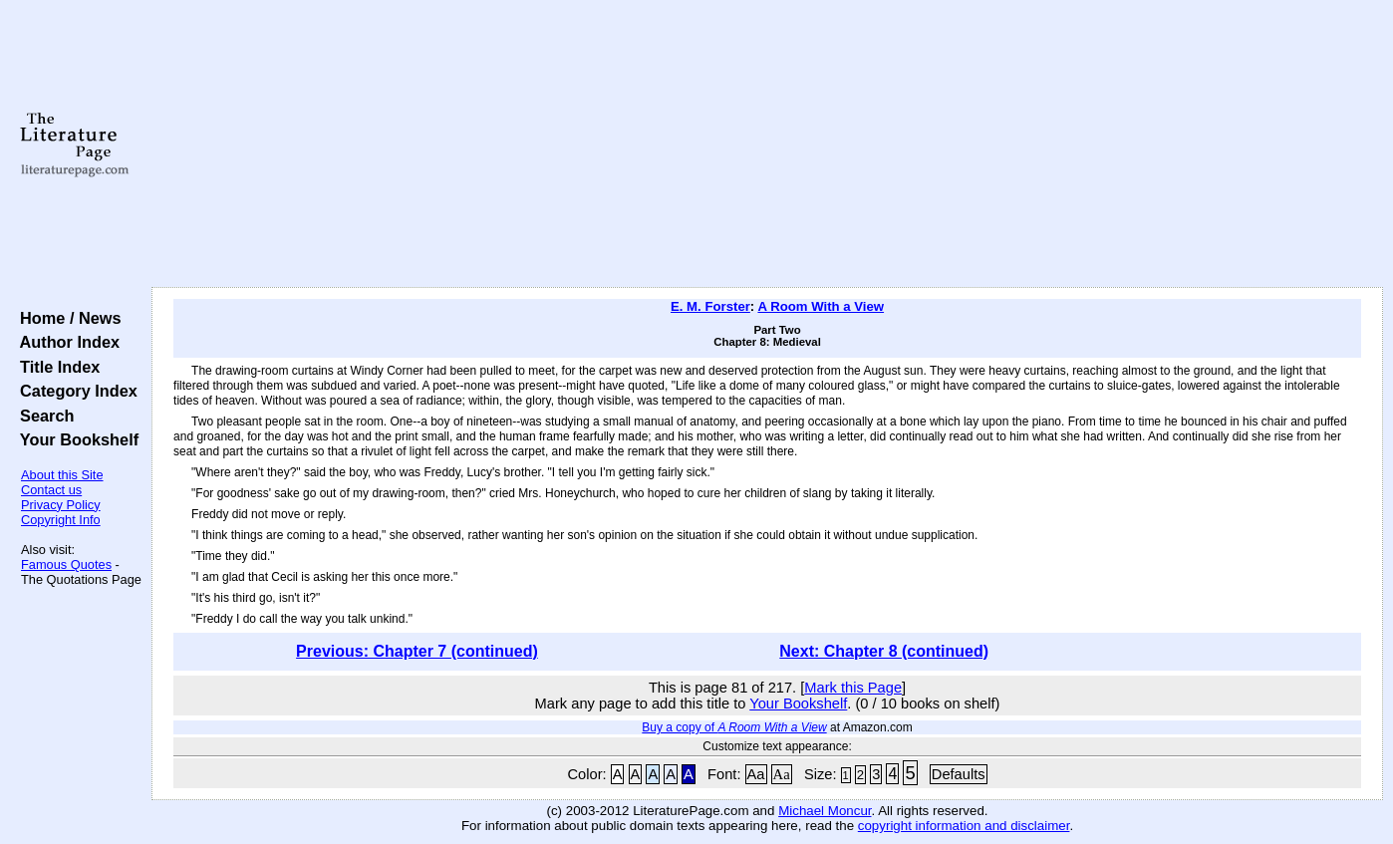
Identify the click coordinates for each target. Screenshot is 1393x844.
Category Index (74, 391)
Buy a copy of (734, 727)
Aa (756, 774)
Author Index (65, 342)
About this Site (62, 474)
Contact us (51, 489)
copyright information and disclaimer (964, 825)
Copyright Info (61, 519)
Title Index (55, 367)
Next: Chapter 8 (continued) (883, 651)
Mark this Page (853, 688)
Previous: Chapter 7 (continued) (417, 651)
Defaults (958, 774)
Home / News (66, 318)
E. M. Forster (710, 306)
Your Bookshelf (75, 439)
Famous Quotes (66, 564)
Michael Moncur (824, 810)
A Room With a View (820, 306)
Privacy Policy (61, 504)
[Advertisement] (767, 144)
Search (42, 415)
